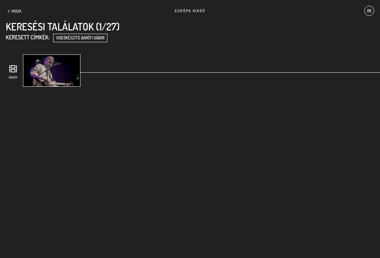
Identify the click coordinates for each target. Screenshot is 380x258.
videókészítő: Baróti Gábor (80, 37)
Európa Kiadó (190, 11)
